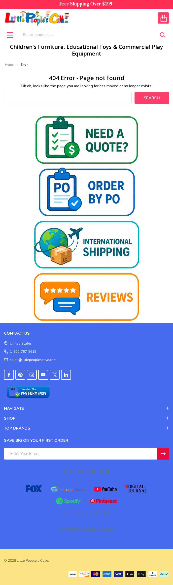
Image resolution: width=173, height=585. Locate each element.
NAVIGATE (86, 408)
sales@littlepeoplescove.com (30, 359)
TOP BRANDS (86, 428)
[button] (87, 140)
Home (9, 65)
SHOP (86, 418)
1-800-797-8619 (20, 351)
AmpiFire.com (100, 529)
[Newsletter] (163, 454)
